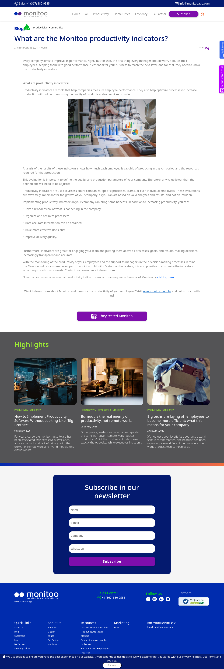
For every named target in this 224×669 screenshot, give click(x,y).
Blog (16, 631)
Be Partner (159, 14)
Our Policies (53, 640)
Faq (16, 640)
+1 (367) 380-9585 (113, 598)
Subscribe (183, 14)
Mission (51, 631)
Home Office (122, 14)
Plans (116, 627)
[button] (204, 13)
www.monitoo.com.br (157, 291)
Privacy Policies (191, 656)
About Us (18, 627)
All (86, 14)
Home (76, 14)
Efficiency (141, 14)
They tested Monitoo (112, 316)
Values (51, 635)
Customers (19, 635)
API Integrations (22, 648)
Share (204, 47)
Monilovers (53, 644)
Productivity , (22, 409)
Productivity (101, 14)
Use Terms (209, 656)
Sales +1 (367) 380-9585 (34, 3)
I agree (112, 665)
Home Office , (104, 409)
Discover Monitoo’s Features (94, 627)
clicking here (165, 277)
